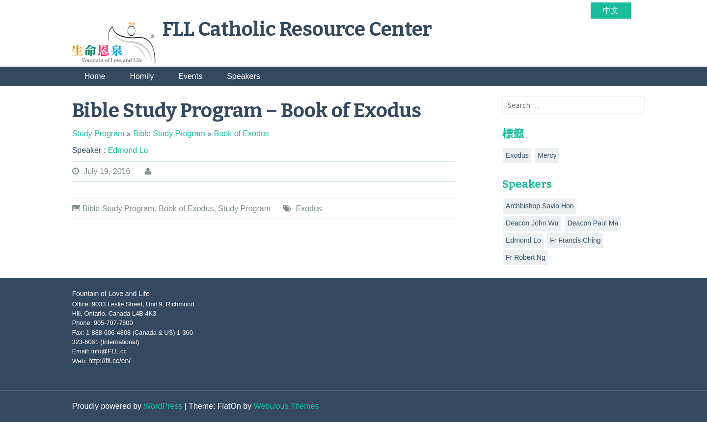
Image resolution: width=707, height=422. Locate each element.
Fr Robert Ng (525, 257)
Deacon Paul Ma (593, 223)
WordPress (163, 406)
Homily (142, 76)
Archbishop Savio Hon (540, 206)
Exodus (309, 208)
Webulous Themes (286, 406)
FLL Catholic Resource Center (297, 29)
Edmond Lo (523, 240)
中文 (611, 10)
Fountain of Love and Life (111, 294)
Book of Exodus (186, 208)
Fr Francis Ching (575, 240)
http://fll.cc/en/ (109, 361)
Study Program (244, 208)
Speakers (243, 76)
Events (190, 76)
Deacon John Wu (532, 223)
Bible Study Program (118, 208)
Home (95, 76)
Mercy (547, 155)
